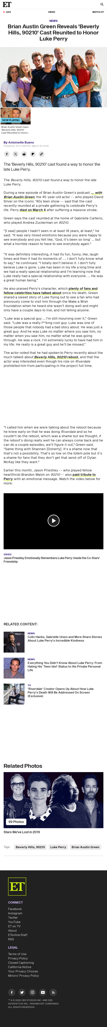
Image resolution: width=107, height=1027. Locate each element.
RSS (11, 939)
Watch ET (98, 12)
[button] (54, 521)
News (53, 21)
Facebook (15, 909)
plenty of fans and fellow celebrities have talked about (51, 290)
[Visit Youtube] (42, 993)
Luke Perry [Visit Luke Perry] (58, 847)
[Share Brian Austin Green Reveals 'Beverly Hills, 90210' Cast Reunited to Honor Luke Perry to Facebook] (7, 154)
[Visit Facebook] (11, 993)
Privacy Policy (18, 958)
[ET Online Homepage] (8, 4)
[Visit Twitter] (22, 993)
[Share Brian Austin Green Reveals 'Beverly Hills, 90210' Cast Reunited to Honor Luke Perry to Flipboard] (33, 154)
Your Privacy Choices (23, 971)
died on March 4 (33, 210)
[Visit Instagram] (32, 993)
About (12, 931)
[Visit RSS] (53, 993)
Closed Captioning (21, 963)
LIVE (8, 12)
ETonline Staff (17, 935)
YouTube (14, 922)
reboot (56, 357)
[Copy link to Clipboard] (41, 154)
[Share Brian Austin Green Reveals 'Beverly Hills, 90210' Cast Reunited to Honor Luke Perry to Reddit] (24, 154)
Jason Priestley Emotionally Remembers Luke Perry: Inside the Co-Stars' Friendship (52, 560)
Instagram (15, 913)
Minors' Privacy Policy (23, 976)
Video (51, 12)
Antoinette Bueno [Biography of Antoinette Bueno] (21, 142)
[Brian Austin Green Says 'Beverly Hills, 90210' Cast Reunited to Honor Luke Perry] (15, 122)
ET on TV (14, 926)
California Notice (19, 967)
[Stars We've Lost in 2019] (53, 800)
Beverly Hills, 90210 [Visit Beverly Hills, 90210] (30, 847)
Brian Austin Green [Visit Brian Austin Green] (85, 847)
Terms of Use (17, 954)
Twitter (13, 918)
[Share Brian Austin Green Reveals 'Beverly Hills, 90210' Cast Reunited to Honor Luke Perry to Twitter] (15, 154)
